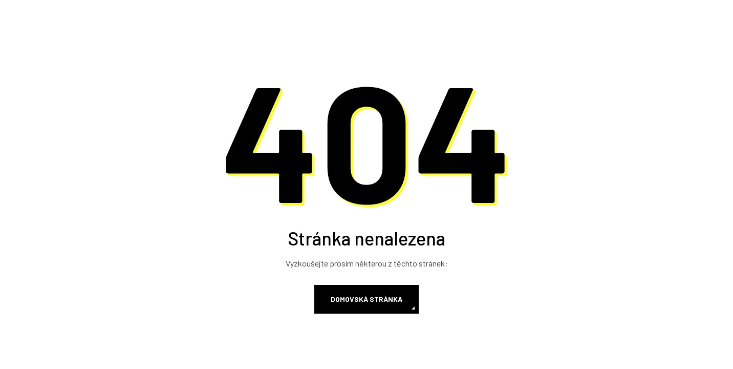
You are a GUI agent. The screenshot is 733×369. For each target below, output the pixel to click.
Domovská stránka (366, 299)
